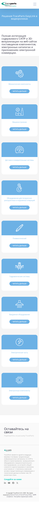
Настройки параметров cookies (23, 496)
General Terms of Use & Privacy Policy (21, 495)
